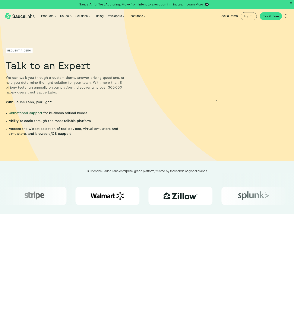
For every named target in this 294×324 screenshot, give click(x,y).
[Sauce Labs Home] (20, 16)
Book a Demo (229, 16)
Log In (249, 16)
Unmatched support (25, 113)
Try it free (271, 16)
